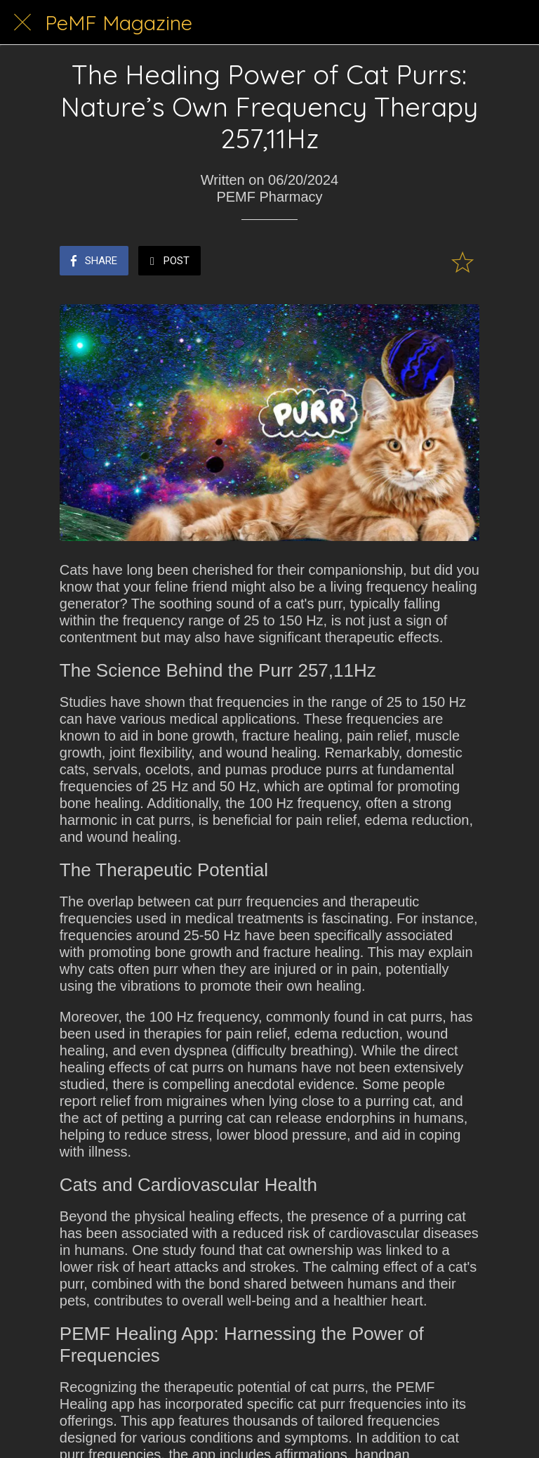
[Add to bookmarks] (462, 262)
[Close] (22, 22)
